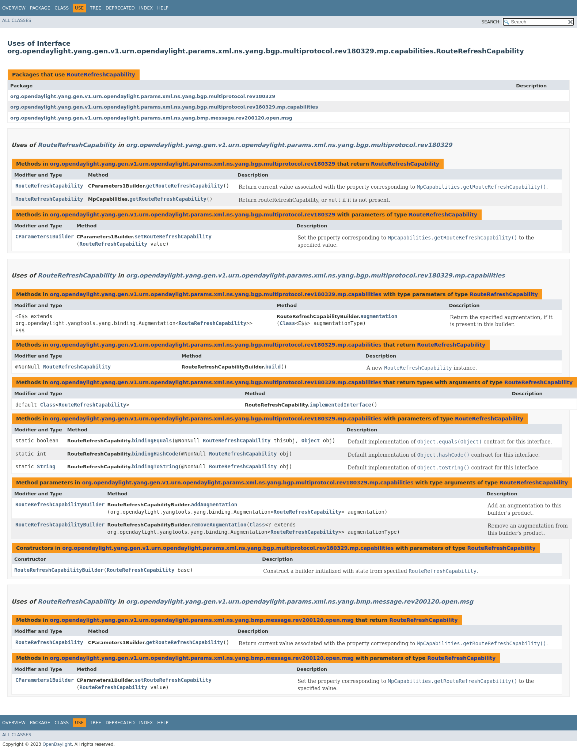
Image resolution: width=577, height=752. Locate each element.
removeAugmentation (219, 525)
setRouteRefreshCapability (173, 236)
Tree (95, 8)
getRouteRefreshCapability (184, 186)
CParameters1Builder (44, 236)
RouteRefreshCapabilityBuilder (60, 504)
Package (40, 8)
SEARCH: (491, 21)
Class (61, 8)
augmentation (378, 316)
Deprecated (120, 8)
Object (310, 440)
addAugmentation (214, 504)
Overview (14, 8)
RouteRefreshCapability (101, 75)
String (46, 466)
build (273, 367)
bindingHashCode (155, 454)
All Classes (16, 20)
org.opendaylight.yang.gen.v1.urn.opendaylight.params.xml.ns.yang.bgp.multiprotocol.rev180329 (142, 96)
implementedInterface (340, 405)
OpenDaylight (57, 744)
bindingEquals (152, 440)
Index (146, 8)
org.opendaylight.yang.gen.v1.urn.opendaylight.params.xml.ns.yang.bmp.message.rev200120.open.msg (151, 118)
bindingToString (155, 466)
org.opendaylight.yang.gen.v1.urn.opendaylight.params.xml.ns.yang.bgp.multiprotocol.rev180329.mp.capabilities (164, 107)
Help (162, 8)
